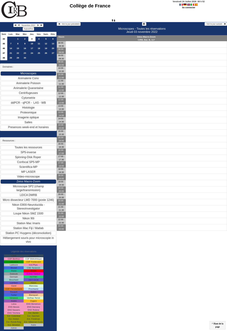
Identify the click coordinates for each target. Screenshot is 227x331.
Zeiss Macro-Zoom (146, 37)
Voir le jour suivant (216, 24)
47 (4, 53)
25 (39, 53)
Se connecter (188, 7)
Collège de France (90, 5)
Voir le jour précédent (69, 24)
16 (25, 48)
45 (4, 43)
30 (25, 58)
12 (46, 43)
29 (18, 58)
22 (18, 53)
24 (32, 53)
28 (11, 58)
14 (11, 48)
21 (11, 53)
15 (18, 48)
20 (53, 48)
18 (39, 48)
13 (53, 43)
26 (46, 53)
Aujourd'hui (28, 29)
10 (32, 43)
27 (53, 53)
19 (46, 48)
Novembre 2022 (28, 25)
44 (4, 39)
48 (4, 58)
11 (39, 43)
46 (4, 48)
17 (32, 48)
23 (25, 53)
